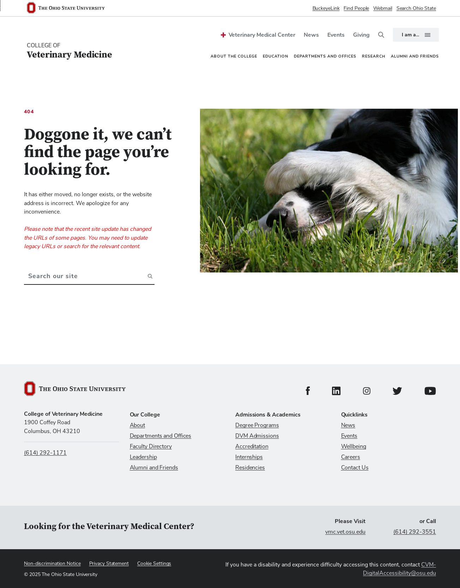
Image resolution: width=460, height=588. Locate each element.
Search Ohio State (416, 8)
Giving (361, 34)
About (137, 425)
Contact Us (355, 467)
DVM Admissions (257, 436)
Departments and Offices (161, 436)
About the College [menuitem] (234, 56)
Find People (356, 8)
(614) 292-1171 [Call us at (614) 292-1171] (45, 453)
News (311, 34)
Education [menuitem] (275, 56)
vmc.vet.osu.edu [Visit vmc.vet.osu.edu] (345, 532)
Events (336, 34)
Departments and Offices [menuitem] (325, 56)
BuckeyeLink (326, 8)
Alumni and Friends (154, 467)
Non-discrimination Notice (52, 563)
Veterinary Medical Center (262, 34)
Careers (350, 457)
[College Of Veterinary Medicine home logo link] (69, 51)
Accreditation (251, 446)
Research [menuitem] (373, 56)
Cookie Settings (154, 563)
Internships (249, 457)
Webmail (382, 8)
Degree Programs (257, 425)
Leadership (143, 457)
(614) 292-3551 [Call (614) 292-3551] (414, 532)
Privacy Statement (109, 563)
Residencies (250, 467)
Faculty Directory (151, 446)
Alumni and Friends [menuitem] (415, 56)
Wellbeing (353, 446)
